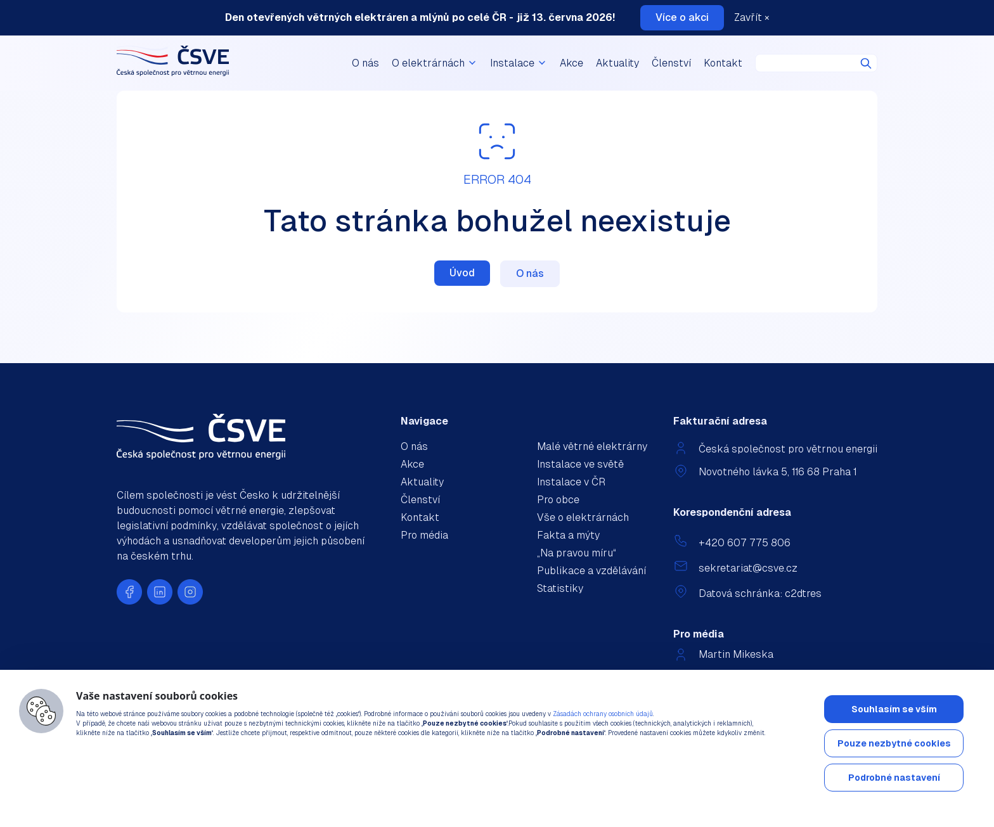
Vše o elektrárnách (583, 517)
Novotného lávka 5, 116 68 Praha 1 (777, 472)
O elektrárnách (434, 63)
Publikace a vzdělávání (591, 571)
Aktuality (617, 63)
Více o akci (682, 17)
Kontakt (723, 63)
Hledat (866, 63)
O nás (365, 63)
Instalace (518, 63)
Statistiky (560, 588)
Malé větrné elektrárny (592, 446)
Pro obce (558, 500)
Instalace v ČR (571, 482)
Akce (571, 63)
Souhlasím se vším (894, 709)
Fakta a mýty (568, 535)
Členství (671, 63)
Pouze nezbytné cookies (894, 743)
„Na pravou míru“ (576, 553)
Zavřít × (752, 17)
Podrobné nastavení (894, 778)
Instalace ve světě (580, 464)
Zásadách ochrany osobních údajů (603, 713)
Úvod (462, 273)
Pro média (424, 535)
